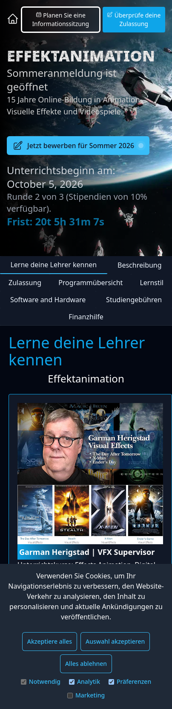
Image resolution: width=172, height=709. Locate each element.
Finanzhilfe (86, 316)
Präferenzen (130, 681)
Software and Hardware (48, 299)
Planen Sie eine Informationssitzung (60, 19)
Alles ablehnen (86, 663)
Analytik (84, 681)
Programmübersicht (90, 282)
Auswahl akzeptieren (115, 641)
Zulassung (25, 282)
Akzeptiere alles (49, 641)
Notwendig (40, 681)
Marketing (86, 695)
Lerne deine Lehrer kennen (53, 264)
